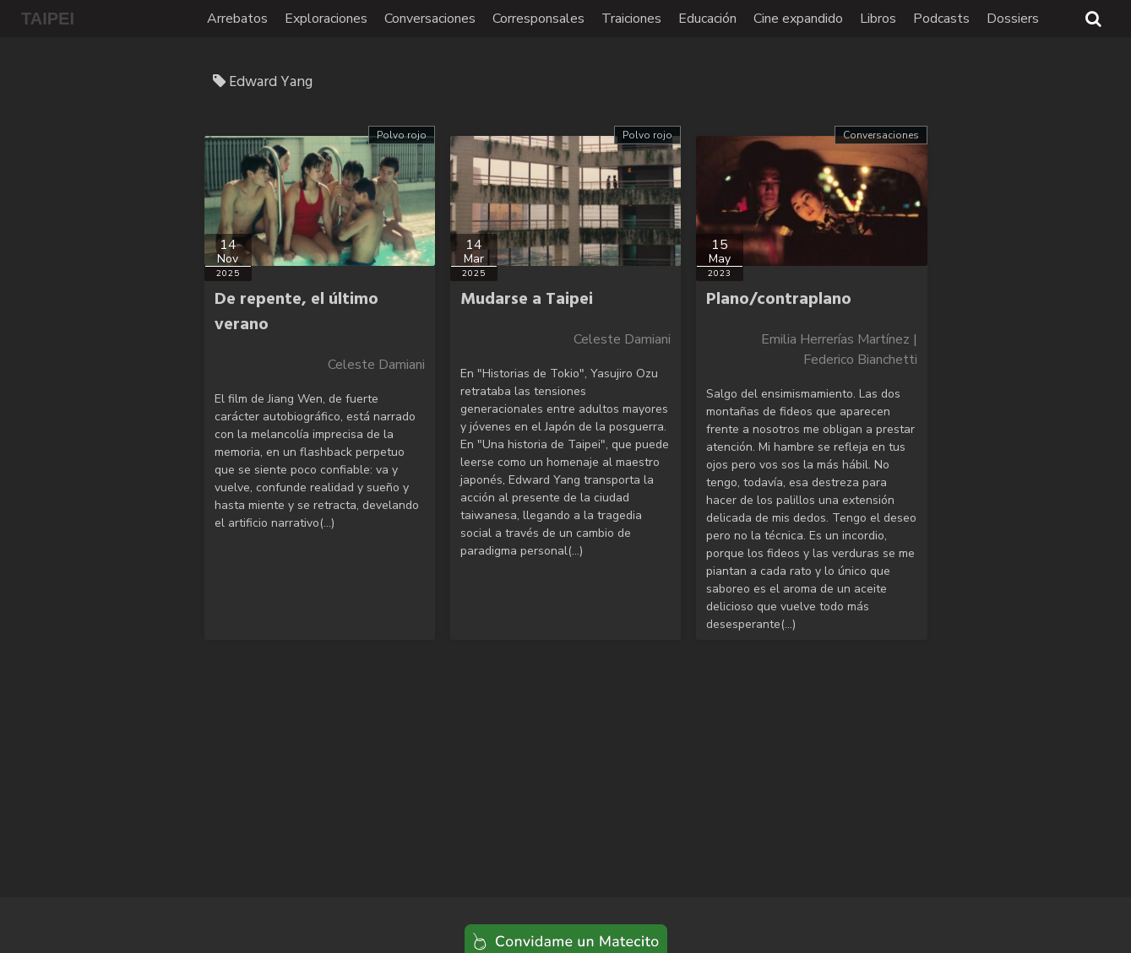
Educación (707, 18)
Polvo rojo (402, 135)
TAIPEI (47, 18)
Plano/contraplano (778, 299)
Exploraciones (326, 18)
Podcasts (941, 18)
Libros (878, 18)
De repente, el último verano (296, 312)
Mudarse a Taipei (526, 299)
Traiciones (631, 18)
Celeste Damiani (376, 364)
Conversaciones (430, 18)
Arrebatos (237, 18)
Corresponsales (538, 18)
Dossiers (1013, 18)
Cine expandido (798, 18)
